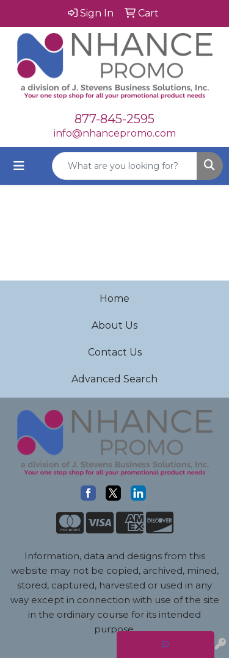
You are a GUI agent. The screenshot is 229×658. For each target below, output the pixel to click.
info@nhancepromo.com (115, 133)
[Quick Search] (124, 166)
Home (114, 298)
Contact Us (115, 352)
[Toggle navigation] (19, 165)
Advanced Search (114, 379)
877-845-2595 (114, 119)
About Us (114, 325)
